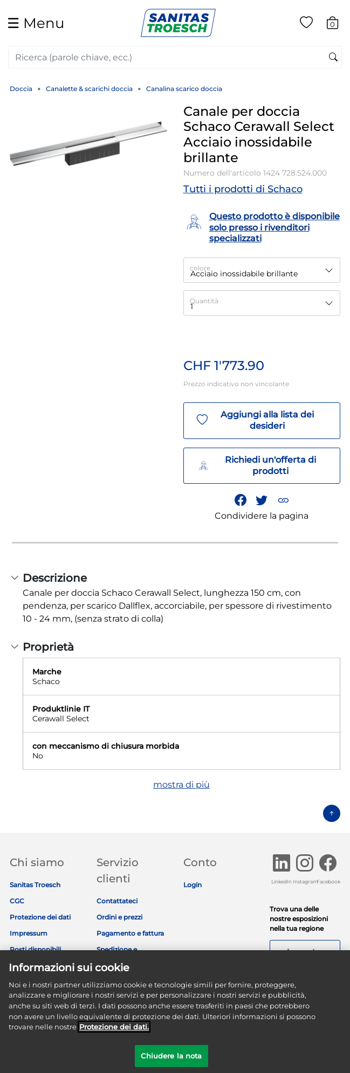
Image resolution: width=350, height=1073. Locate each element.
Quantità (204, 301)
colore (200, 268)
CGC (17, 901)
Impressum (28, 933)
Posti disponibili (35, 949)
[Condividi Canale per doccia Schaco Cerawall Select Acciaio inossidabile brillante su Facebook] (240, 500)
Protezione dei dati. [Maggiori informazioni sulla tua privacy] (114, 1033)
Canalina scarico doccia (184, 89)
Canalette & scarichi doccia (89, 89)
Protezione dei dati (40, 917)
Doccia (21, 89)
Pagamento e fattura (130, 933)
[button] (283, 500)
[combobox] (175, 57)
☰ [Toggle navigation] (35, 23)
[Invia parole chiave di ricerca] (333, 57)
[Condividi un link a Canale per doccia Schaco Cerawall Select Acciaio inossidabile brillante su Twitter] (262, 500)
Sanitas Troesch (35, 885)
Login (192, 885)
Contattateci (117, 901)
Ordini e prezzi (119, 917)
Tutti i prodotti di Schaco (243, 189)
